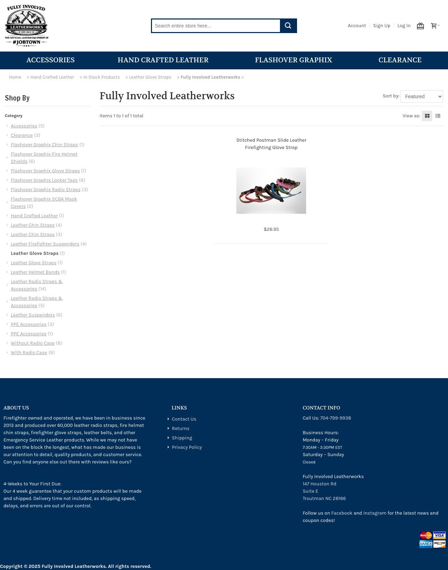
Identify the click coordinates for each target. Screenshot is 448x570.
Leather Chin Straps (33, 225)
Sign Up (381, 26)
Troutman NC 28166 (324, 498)
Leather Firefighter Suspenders (45, 244)
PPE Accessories (29, 324)
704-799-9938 (335, 418)
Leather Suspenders (33, 315)
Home (15, 77)
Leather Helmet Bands (35, 272)
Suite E (310, 491)
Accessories (50, 60)
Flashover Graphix (295, 60)
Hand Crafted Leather (164, 60)
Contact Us (184, 419)
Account (357, 26)
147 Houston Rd (319, 484)
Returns (180, 428)
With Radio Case (29, 353)
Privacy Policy (187, 447)
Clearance (400, 60)
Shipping (182, 438)
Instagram (374, 513)
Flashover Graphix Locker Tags (44, 180)
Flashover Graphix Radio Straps (46, 190)
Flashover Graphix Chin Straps (44, 145)
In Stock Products (101, 77)
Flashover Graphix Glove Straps (45, 171)
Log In (404, 26)
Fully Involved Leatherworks (210, 77)
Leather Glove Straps (150, 77)
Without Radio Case (33, 343)
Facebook (341, 513)
